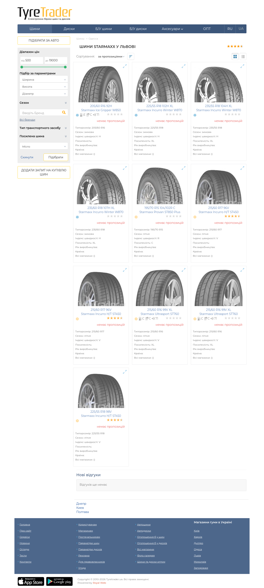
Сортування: (85, 56)
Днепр (81, 504)
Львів (197, 555)
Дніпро (198, 543)
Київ (196, 530)
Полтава (82, 512)
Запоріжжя (201, 567)
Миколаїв (200, 561)
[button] (172, 29)
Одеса (198, 549)
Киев (80, 508)
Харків (198, 536)
